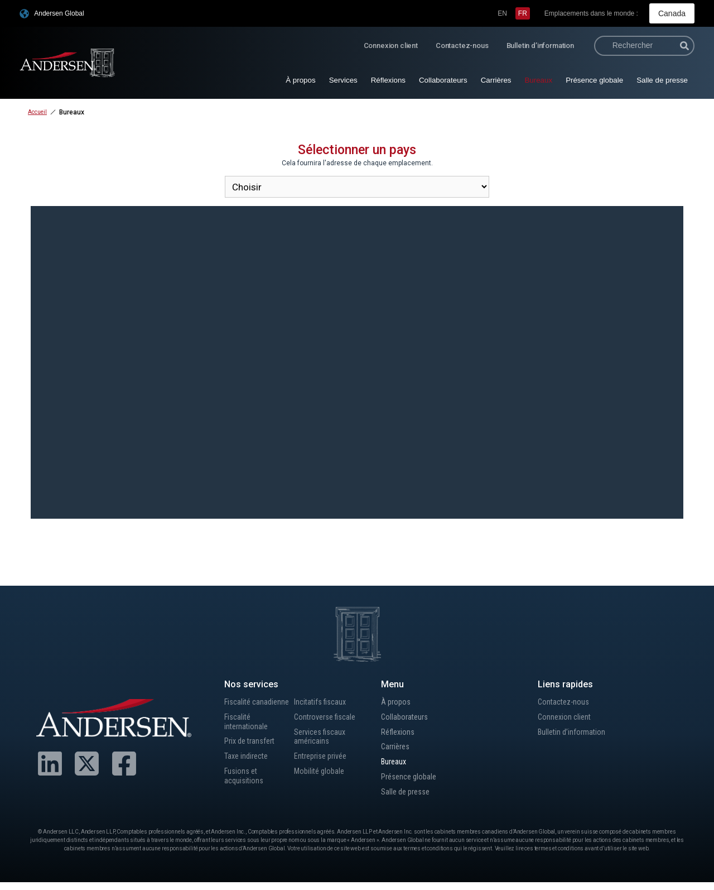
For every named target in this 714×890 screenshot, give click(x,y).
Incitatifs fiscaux (322, 701)
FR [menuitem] (526, 13)
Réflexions (388, 79)
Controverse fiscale (328, 717)
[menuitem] (506, 13)
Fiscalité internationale (247, 733)
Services (343, 79)
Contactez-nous (462, 44)
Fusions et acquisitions (244, 793)
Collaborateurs (443, 79)
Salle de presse (662, 79)
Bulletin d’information (540, 44)
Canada (674, 13)
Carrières (496, 79)
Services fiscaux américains (322, 739)
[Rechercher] (684, 45)
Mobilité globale (321, 777)
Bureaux (538, 79)
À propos (300, 79)
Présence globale (594, 79)
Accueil (37, 111)
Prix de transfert (253, 755)
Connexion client (391, 44)
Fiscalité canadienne (243, 706)
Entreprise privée (324, 760)
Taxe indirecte (249, 772)
